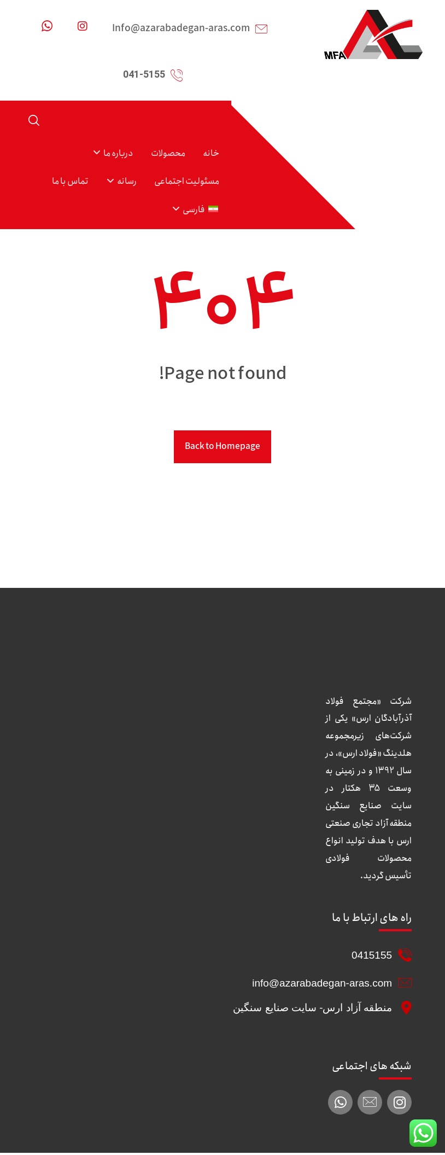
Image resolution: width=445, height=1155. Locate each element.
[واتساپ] (47, 26)
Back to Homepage (222, 448)
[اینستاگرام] (82, 26)
